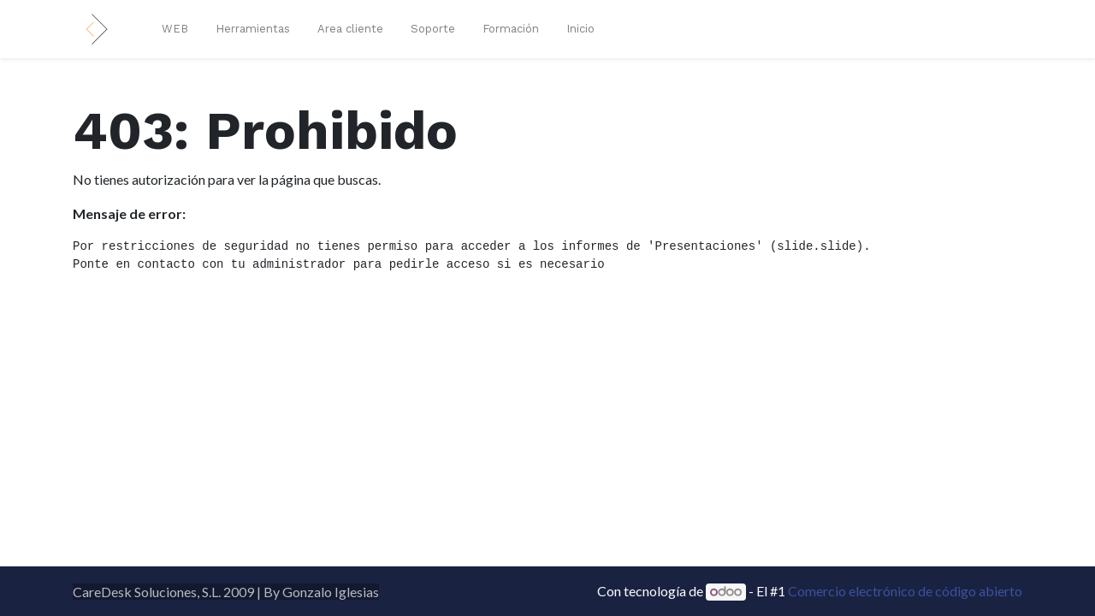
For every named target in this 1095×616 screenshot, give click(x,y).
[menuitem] (175, 29)
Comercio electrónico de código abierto (905, 591)
